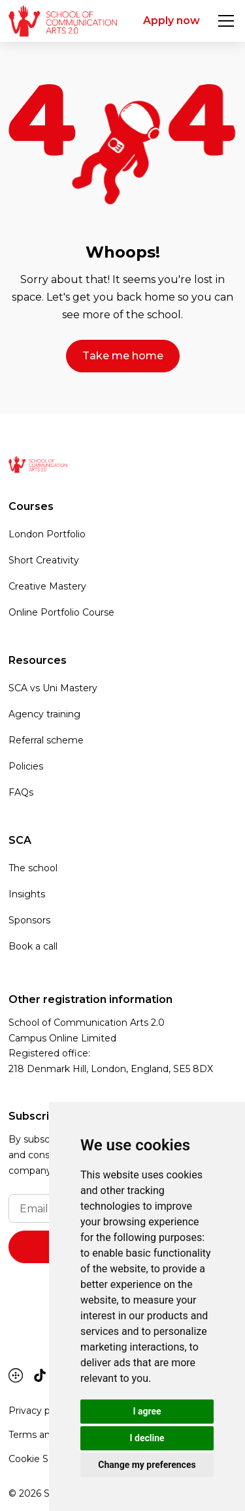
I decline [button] (146, 1438)
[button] (223, 21)
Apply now (171, 20)
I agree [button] (147, 1411)
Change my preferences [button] (146, 1464)
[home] (62, 21)
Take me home (122, 356)
